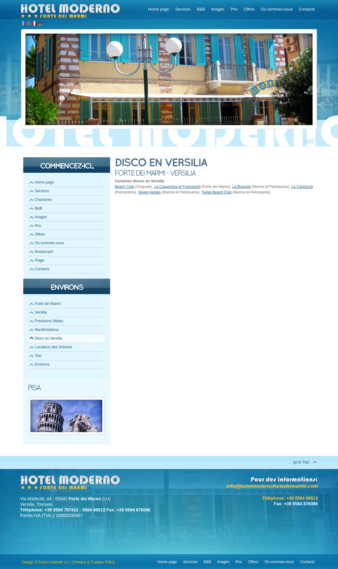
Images (41, 217)
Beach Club (124, 187)
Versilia (41, 312)
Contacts (42, 269)
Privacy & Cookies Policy (94, 562)
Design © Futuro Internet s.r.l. (46, 562)
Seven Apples (149, 192)
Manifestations (47, 330)
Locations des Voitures (53, 347)
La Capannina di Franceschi (177, 187)
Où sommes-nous (49, 243)
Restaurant (44, 252)
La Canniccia (302, 187)
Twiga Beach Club (217, 192)
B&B (38, 208)
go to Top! (301, 462)
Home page (44, 182)
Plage (39, 260)
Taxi (38, 356)
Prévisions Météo (49, 321)
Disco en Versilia (48, 338)
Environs (42, 364)
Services (42, 191)
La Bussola (241, 187)
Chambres (43, 200)
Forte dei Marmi (48, 304)
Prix (38, 226)
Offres (40, 234)
